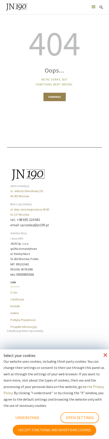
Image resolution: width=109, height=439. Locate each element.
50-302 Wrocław (19, 196)
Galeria (14, 313)
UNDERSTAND (27, 417)
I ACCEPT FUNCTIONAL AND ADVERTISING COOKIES (54, 430)
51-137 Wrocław (19, 215)
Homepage (54, 96)
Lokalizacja (17, 299)
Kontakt (15, 306)
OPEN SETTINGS (80, 417)
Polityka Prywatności (23, 320)
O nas (13, 292)
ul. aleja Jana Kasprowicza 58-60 (29, 209)
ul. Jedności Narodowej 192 (26, 191)
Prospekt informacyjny (23, 327)
